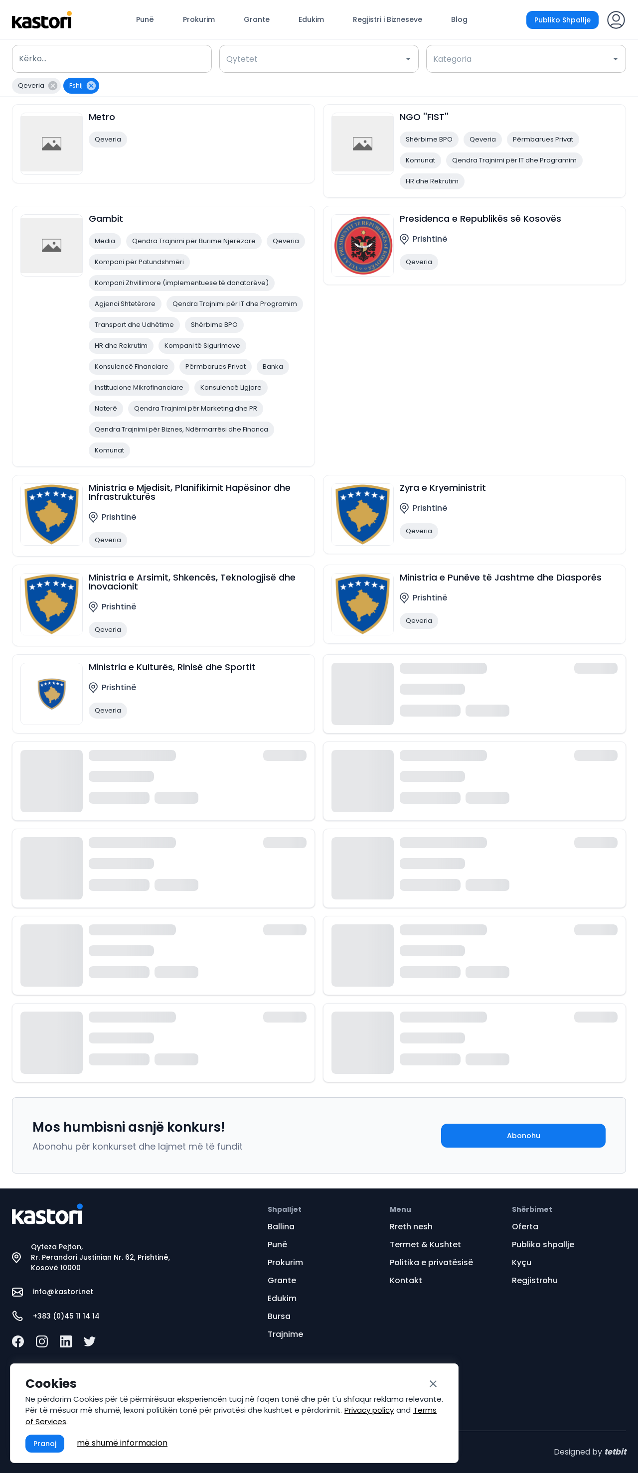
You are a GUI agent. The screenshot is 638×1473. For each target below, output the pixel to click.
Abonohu (523, 1136)
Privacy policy (369, 1410)
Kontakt (406, 1280)
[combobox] (312, 58)
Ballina (281, 1226)
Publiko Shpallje (562, 20)
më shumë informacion (122, 1443)
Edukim (311, 19)
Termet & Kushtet (425, 1244)
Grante (257, 19)
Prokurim (199, 19)
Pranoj (44, 1444)
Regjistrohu (535, 1280)
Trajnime (285, 1334)
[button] (36, 86)
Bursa (279, 1316)
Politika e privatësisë (431, 1262)
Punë (145, 19)
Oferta (525, 1226)
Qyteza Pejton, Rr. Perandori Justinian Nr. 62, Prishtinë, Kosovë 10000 (91, 1257)
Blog (459, 19)
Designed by (590, 1452)
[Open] (408, 59)
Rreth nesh (411, 1226)
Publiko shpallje (543, 1244)
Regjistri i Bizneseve (387, 19)
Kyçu (521, 1262)
